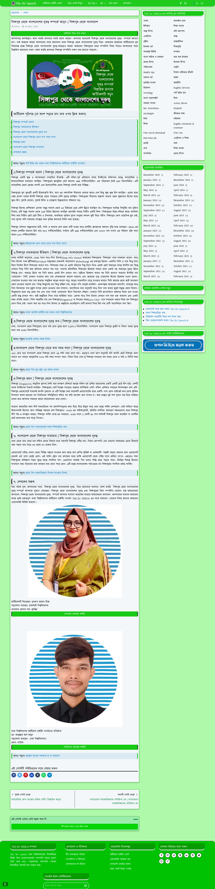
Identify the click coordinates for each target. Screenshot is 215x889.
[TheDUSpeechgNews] (173, 345)
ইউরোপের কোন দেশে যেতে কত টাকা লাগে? (46, 243)
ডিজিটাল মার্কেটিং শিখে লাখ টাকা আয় (163, 317)
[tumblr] (180, 855)
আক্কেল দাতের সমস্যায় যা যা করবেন (43, 756)
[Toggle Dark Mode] (197, 3)
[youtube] (167, 855)
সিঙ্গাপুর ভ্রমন (19, 142)
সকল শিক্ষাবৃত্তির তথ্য (155, 313)
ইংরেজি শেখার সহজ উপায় (38, 339)
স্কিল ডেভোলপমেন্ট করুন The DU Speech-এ (167, 320)
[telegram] (173, 855)
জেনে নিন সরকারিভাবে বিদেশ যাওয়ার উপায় (46, 473)
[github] (167, 861)
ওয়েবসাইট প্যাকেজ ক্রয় (120, 859)
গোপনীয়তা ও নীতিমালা (75, 859)
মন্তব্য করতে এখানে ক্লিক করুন (74, 826)
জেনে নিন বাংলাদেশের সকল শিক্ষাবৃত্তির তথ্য (46, 427)
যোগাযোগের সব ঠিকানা (75, 864)
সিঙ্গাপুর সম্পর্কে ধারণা (23, 122)
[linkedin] (186, 855)
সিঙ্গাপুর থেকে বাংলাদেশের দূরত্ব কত (30, 132)
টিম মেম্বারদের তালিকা (75, 854)
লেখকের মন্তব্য (20, 152)
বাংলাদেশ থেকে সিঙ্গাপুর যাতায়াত (28, 147)
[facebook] (180, 3)
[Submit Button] (85, 886)
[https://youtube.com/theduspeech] (190, 3)
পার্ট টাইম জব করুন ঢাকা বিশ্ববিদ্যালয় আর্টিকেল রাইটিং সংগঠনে (55, 163)
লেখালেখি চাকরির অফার (120, 864)
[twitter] (199, 855)
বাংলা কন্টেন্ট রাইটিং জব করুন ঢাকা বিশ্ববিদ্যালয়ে (49, 312)
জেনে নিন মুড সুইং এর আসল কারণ (42, 370)
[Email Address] (62, 886)
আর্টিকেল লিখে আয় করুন (75, 33)
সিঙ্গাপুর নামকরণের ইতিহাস (26, 127)
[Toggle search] (202, 3)
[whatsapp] (185, 3)
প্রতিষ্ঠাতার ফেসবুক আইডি (75, 747)
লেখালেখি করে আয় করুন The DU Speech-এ (167, 309)
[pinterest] (192, 855)
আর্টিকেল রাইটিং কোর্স (119, 854)
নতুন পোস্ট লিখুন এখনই (120, 869)
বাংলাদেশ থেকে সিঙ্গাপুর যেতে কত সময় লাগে (34, 137)
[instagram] (161, 861)
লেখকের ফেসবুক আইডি (74, 614)
